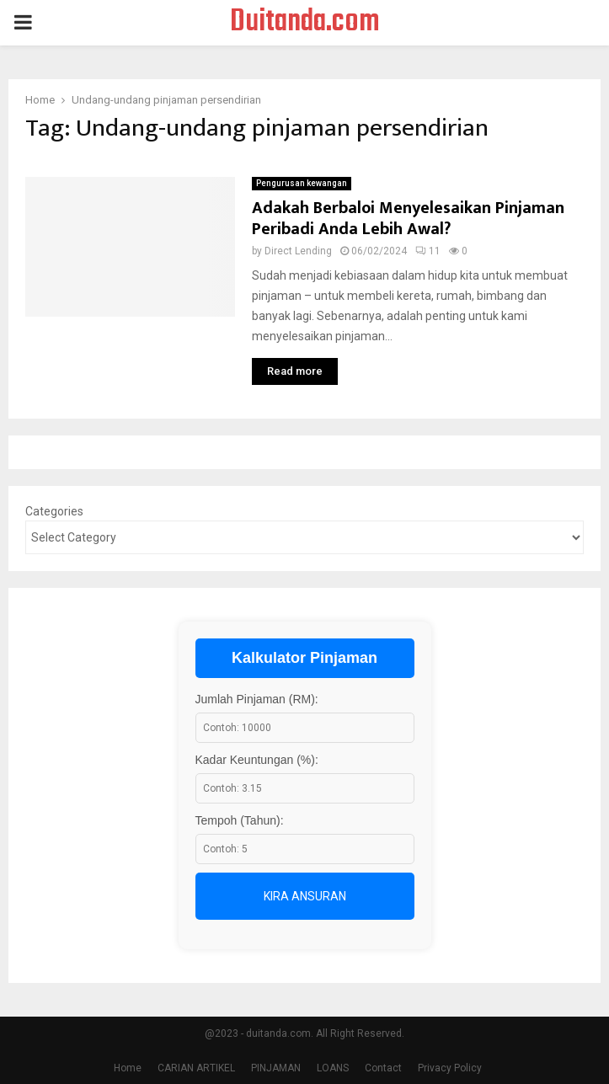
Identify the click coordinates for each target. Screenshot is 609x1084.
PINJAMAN (276, 1068)
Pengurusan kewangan (301, 183)
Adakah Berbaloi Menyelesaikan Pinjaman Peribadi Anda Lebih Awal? (408, 218)
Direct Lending (298, 251)
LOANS (333, 1068)
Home (128, 1068)
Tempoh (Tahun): (239, 820)
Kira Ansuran (305, 896)
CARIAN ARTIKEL (196, 1068)
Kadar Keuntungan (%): (256, 759)
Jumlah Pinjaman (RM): (256, 699)
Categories (54, 511)
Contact (383, 1068)
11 (428, 251)
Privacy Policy (450, 1068)
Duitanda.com (305, 23)
